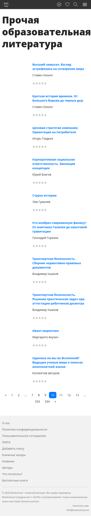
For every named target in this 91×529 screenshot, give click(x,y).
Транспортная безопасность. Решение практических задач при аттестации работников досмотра (58, 299)
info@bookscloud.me (77, 510)
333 (37, 401)
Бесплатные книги (15, 480)
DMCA (6, 442)
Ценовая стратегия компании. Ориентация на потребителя (55, 130)
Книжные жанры (14, 455)
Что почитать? (12, 474)
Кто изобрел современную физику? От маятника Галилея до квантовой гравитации (59, 227)
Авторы (7, 468)
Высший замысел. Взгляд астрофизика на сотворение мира (58, 67)
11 (61, 395)
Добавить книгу (13, 448)
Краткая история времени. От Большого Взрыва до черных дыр (57, 98)
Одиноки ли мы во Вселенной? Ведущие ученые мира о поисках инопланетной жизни (57, 362)
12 (69, 395)
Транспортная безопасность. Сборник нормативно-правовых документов (56, 263)
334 (47, 401)
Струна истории (44, 195)
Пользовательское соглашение (24, 436)
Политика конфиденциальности (24, 429)
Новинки (8, 461)
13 (77, 395)
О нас (6, 423)
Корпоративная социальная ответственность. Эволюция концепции (53, 163)
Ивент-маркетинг (45, 331)
